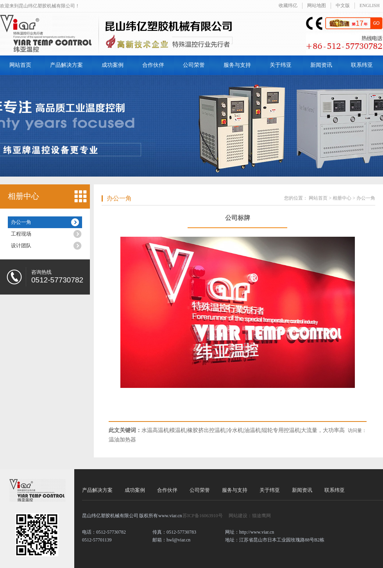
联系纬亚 (362, 65)
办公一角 (21, 222)
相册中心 (23, 196)
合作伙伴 (153, 65)
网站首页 (20, 65)
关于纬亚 (281, 65)
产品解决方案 (66, 65)
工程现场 (21, 234)
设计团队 (21, 245)
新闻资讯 (321, 65)
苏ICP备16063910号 (203, 515)
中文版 (343, 5)
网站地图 (316, 5)
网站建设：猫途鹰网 (250, 515)
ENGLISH (369, 5)
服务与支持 (237, 65)
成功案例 (112, 65)
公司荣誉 (194, 65)
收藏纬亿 (288, 5)
